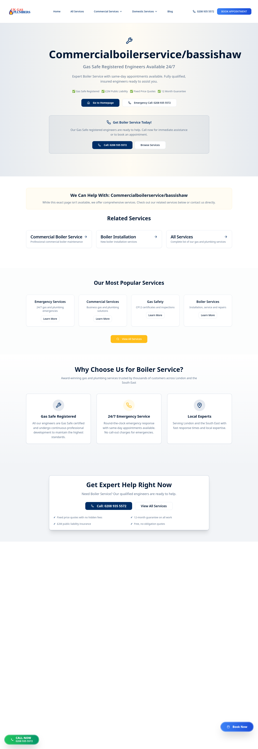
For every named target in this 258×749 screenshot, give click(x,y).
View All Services (129, 339)
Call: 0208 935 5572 (112, 145)
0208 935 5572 (205, 11)
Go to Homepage (100, 102)
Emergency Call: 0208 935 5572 (149, 102)
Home (56, 11)
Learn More (50, 318)
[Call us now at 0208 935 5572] (21, 740)
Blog (170, 11)
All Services (77, 11)
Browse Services (150, 145)
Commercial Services (108, 11)
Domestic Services (145, 11)
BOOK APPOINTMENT (234, 11)
